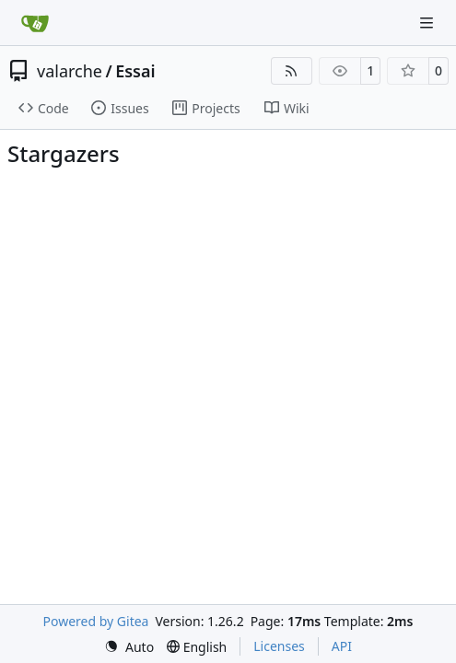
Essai (135, 71)
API (342, 646)
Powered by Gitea (96, 621)
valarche (69, 71)
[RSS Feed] (292, 71)
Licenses (279, 646)
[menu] (129, 647)
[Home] (35, 23)
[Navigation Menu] (428, 22)
